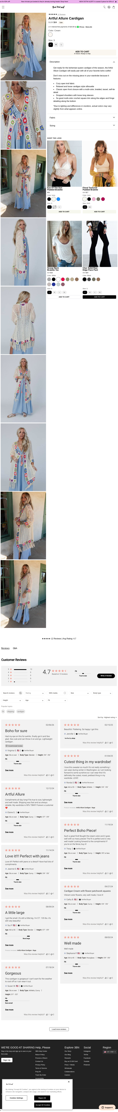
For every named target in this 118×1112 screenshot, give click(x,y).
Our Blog (68, 1055)
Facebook (87, 1058)
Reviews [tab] (5, 648)
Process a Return (41, 1058)
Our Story (68, 1051)
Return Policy (40, 1055)
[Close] (68, 1081)
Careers (67, 1075)
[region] (37, 1094)
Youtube (86, 1061)
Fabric (82, 117)
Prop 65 (38, 1072)
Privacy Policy (40, 1065)
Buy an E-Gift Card (71, 1061)
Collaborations (70, 1072)
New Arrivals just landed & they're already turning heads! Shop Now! (52, 1)
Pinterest (87, 1065)
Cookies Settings (16, 1098)
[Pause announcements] (116, 1)
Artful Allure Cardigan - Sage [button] (85, 808)
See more (9, 770)
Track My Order (40, 1075)
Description (82, 61)
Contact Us (39, 1061)
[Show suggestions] (110, 1052)
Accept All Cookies (43, 1105)
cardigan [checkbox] (20, 711)
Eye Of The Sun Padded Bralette (55, 189)
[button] (20, 669)
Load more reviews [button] (59, 1029)
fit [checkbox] (3, 711)
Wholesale (68, 1068)
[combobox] (34, 693)
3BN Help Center (41, 1051)
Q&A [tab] (15, 648)
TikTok (86, 1055)
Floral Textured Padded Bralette (90, 189)
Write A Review (106, 676)
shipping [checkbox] (10, 711)
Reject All (42, 1098)
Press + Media (70, 1065)
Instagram (87, 1051)
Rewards (68, 1058)
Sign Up (6, 1060)
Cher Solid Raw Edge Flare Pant (90, 269)
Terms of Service (41, 1068)
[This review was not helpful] (51, 775)
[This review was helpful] (47, 775)
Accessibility (39, 1078)
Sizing (82, 125)
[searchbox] (9, 693)
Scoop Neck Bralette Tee (53, 269)
